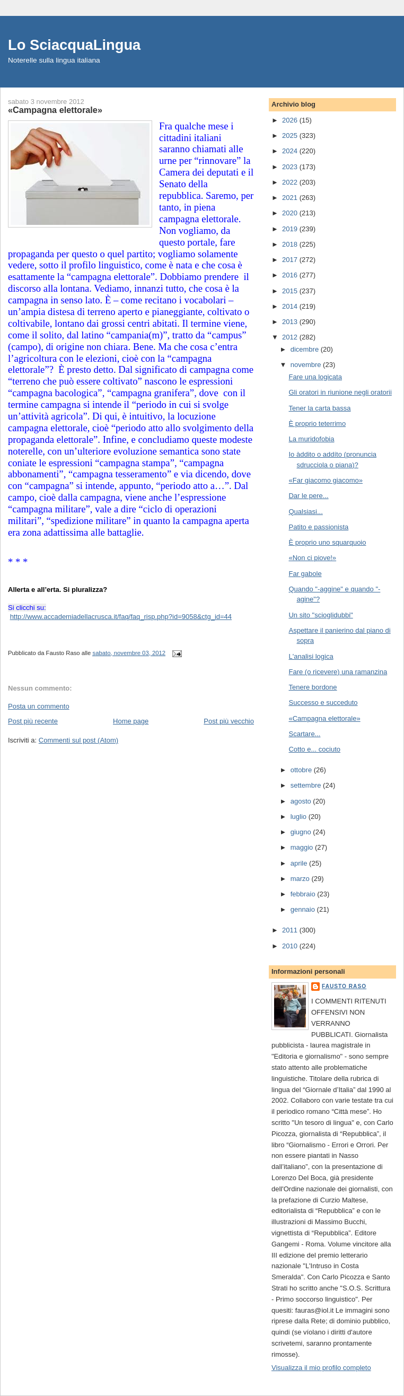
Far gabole (304, 574)
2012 (291, 337)
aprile (300, 863)
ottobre (302, 770)
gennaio (304, 909)
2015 (291, 291)
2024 (291, 151)
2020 (291, 213)
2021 (291, 198)
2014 (291, 306)
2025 (291, 135)
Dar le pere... (308, 496)
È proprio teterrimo (317, 423)
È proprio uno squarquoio (327, 542)
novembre (307, 365)
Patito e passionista (318, 527)
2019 (291, 229)
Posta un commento (38, 706)
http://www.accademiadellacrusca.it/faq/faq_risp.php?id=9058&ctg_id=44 (121, 617)
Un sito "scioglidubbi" (320, 615)
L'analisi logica (310, 656)
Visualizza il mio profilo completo (321, 1368)
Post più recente (33, 721)
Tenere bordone (312, 687)
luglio (300, 817)
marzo (301, 879)
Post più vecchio (229, 721)
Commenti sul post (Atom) (78, 740)
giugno (302, 832)
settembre (307, 785)
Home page (130, 721)
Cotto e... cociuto (314, 749)
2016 (291, 275)
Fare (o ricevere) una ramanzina (337, 672)
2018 (291, 244)
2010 (291, 946)
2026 (291, 120)
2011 (291, 930)
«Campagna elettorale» (324, 718)
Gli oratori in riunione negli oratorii (339, 392)
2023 (291, 167)
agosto (302, 801)
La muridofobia (311, 439)
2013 (291, 322)
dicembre (306, 349)
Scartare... (304, 734)
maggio (303, 847)
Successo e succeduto (322, 702)
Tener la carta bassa (319, 408)
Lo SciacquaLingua (74, 45)
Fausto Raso (344, 986)
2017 (291, 260)
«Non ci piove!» (312, 558)
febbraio (304, 894)
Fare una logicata (314, 377)
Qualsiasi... (305, 512)
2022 (291, 182)
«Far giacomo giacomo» (325, 480)
